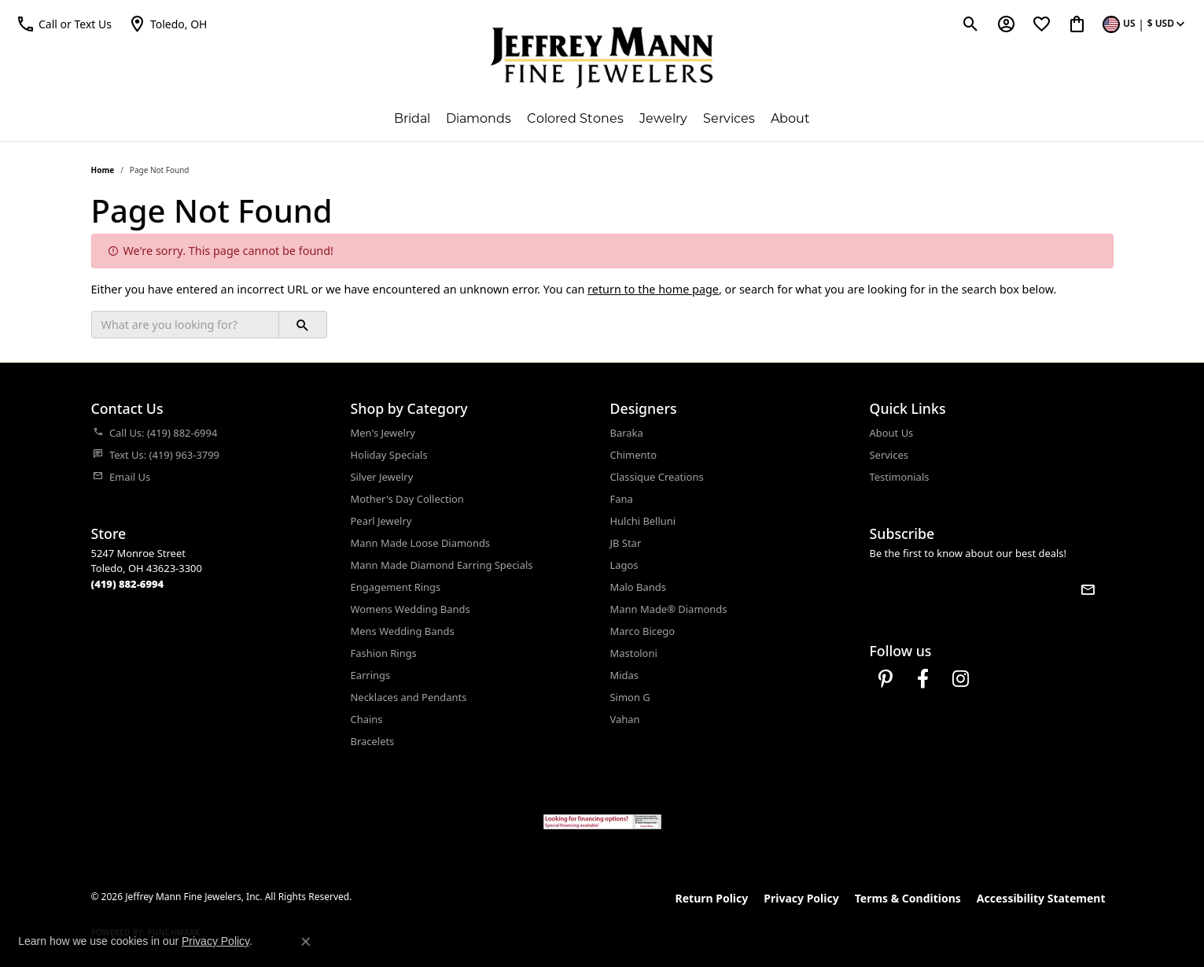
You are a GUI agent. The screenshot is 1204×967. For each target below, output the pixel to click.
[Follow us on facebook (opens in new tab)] (923, 679)
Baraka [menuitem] (626, 433)
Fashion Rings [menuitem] (384, 653)
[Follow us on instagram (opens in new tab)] (961, 679)
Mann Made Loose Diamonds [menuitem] (421, 543)
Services (729, 118)
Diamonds (478, 118)
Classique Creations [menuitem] (657, 477)
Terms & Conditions (908, 898)
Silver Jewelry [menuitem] (382, 477)
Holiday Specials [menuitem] (389, 455)
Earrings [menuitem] (371, 675)
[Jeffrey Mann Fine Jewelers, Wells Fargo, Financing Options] (602, 821)
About (790, 118)
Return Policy (712, 898)
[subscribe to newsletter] (1087, 589)
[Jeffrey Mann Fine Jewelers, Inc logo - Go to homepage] (602, 57)
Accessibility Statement (1041, 898)
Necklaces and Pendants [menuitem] (409, 697)
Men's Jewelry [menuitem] (383, 433)
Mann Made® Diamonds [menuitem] (668, 609)
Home (103, 169)
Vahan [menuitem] (625, 719)
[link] (167, 23)
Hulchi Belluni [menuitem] (643, 521)
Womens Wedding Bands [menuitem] (410, 609)
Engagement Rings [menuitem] (396, 587)
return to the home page (653, 289)
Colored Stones (575, 118)
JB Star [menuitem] (626, 543)
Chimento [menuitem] (633, 455)
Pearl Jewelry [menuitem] (381, 521)
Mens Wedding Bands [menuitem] (403, 631)
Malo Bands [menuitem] (638, 587)
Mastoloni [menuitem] (633, 653)
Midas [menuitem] (624, 675)
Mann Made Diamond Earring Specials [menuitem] (442, 565)
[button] (64, 23)
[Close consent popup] (306, 942)
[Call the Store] (127, 584)
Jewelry (663, 118)
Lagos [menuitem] (624, 565)
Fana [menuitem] (621, 499)
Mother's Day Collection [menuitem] (407, 499)
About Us (892, 433)
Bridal (412, 118)
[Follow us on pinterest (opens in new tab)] (885, 679)
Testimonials (900, 477)
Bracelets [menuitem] (373, 741)
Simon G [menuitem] (630, 697)
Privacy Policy (801, 898)
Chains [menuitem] (367, 719)
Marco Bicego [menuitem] (643, 631)
